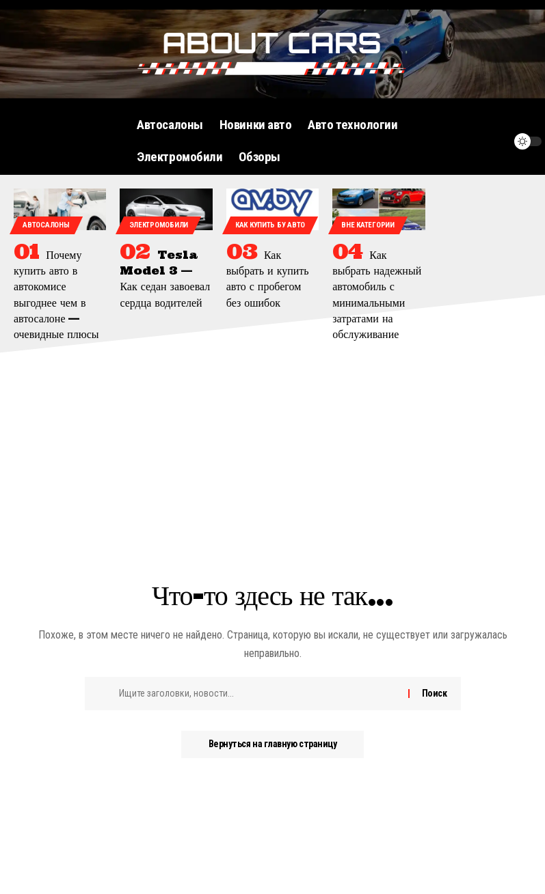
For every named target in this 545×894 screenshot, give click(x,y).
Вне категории (367, 225)
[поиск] (469, 141)
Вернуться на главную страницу (272, 744)
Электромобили (158, 225)
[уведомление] (495, 141)
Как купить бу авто (270, 225)
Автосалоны (46, 225)
